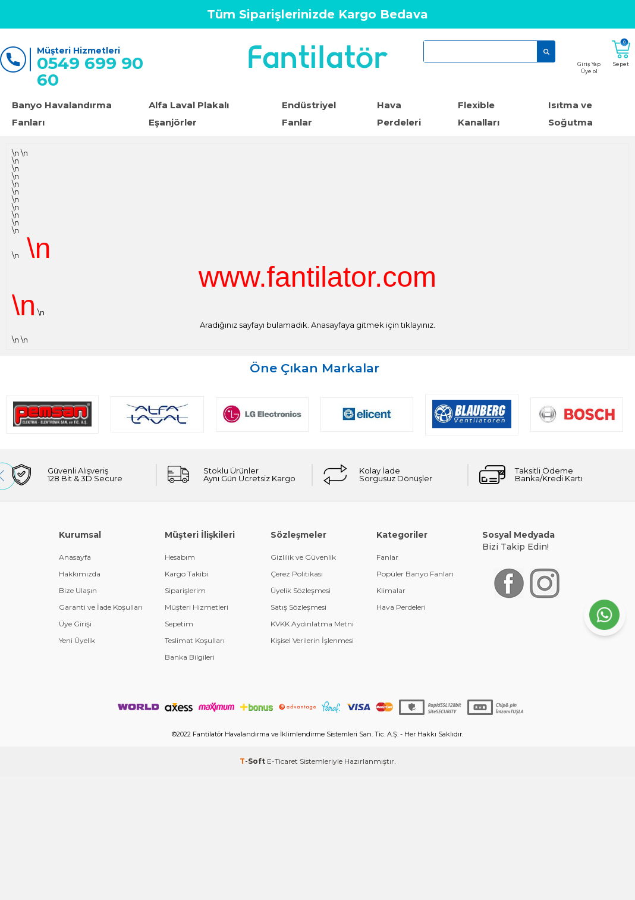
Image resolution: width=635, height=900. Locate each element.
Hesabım (180, 557)
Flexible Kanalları (478, 113)
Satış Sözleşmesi (298, 607)
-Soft (253, 761)
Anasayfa (75, 557)
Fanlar (387, 557)
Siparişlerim (185, 590)
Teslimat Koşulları (195, 640)
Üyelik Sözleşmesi (301, 590)
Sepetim (179, 623)
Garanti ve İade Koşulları (101, 607)
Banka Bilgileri (190, 657)
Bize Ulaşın (78, 590)
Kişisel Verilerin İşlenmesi (312, 640)
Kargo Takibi (186, 573)
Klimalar (390, 590)
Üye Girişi (75, 623)
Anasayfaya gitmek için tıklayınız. (373, 325)
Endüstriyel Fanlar (309, 113)
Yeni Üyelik (77, 640)
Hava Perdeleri (399, 113)
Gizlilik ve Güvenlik (303, 557)
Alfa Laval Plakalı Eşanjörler (189, 113)
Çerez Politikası (297, 573)
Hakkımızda (79, 573)
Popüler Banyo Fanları (415, 573)
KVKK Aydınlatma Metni (312, 623)
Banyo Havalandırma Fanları (62, 113)
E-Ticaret (282, 761)
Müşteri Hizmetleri (196, 607)
